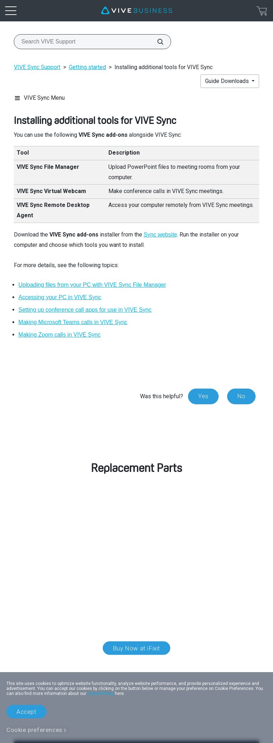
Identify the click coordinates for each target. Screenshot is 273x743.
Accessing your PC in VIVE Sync (59, 297)
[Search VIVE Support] (156, 42)
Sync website (160, 235)
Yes (203, 396)
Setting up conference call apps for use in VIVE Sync (84, 310)
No (241, 396)
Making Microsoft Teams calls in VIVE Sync (72, 322)
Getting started (87, 67)
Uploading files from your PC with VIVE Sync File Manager (92, 285)
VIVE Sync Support (37, 67)
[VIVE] (136, 10)
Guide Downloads (227, 81)
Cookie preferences (34, 729)
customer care (58, 531)
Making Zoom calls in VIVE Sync (59, 335)
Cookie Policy (100, 693)
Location (136, 664)
